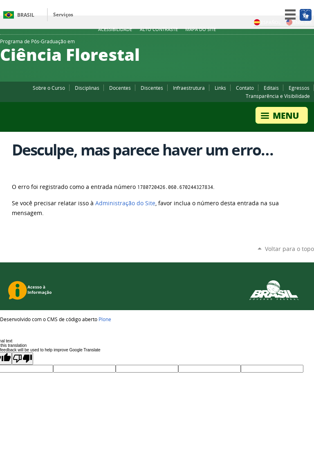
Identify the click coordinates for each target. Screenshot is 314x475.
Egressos (299, 87)
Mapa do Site (200, 29)
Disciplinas (87, 87)
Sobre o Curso (49, 87)
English (299, 22)
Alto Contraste (159, 29)
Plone (105, 319)
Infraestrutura (189, 87)
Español (267, 22)
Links (220, 87)
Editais (271, 87)
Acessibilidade (115, 29)
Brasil (25, 14)
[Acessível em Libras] (305, 14)
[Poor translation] (22, 358)
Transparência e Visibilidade (278, 96)
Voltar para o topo (289, 249)
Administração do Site (125, 203)
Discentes (152, 87)
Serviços (63, 14)
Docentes (120, 87)
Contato (245, 87)
